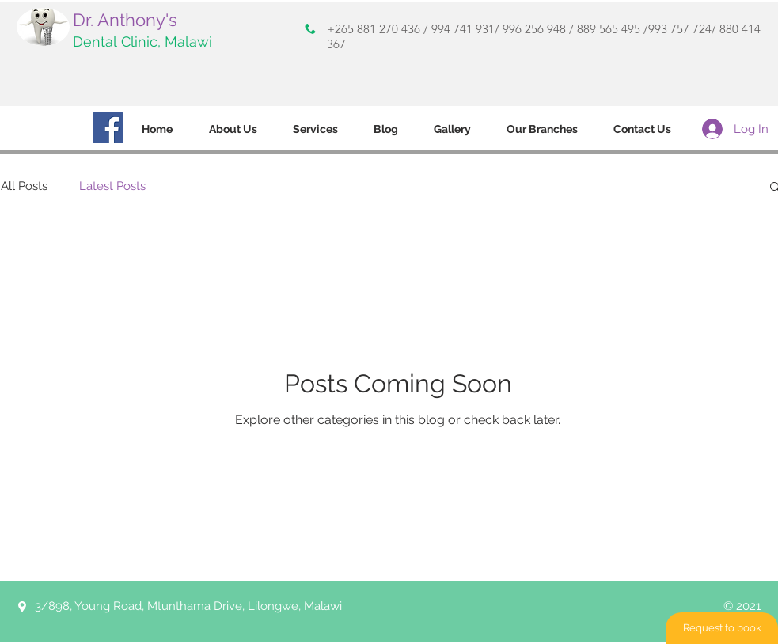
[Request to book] (722, 628)
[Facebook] (108, 127)
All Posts (24, 186)
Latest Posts (112, 186)
